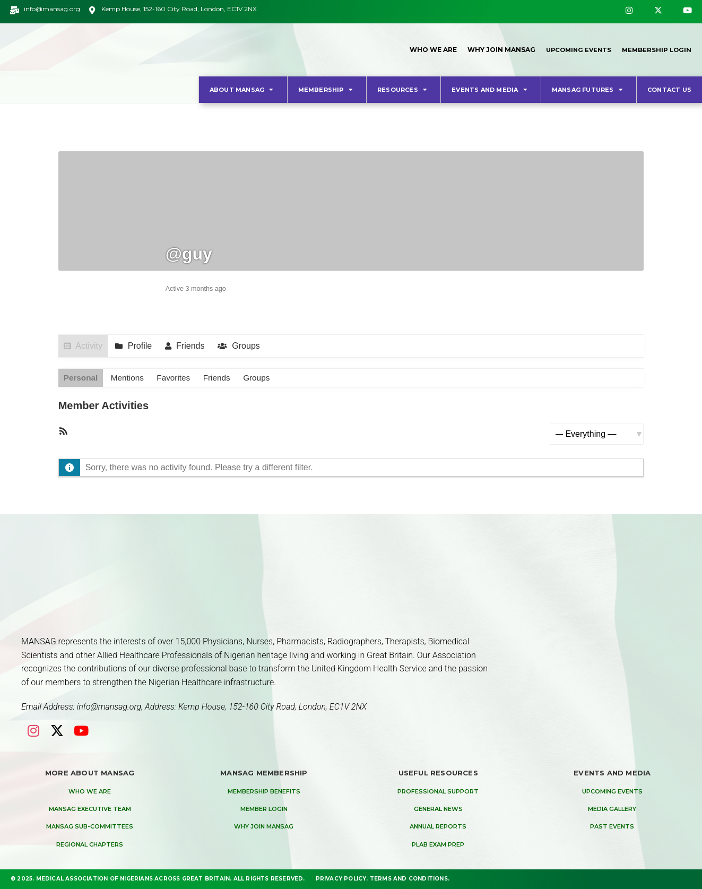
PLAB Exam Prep (438, 845)
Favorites (177, 378)
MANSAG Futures (589, 89)
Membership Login (655, 50)
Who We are (89, 792)
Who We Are (427, 50)
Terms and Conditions (409, 878)
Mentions (129, 378)
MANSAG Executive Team (90, 809)
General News (438, 809)
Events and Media (491, 89)
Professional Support (438, 792)
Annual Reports (438, 827)
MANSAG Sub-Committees (89, 827)
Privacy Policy (341, 878)
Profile (142, 345)
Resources (403, 89)
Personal (82, 378)
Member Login (264, 809)
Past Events (612, 827)
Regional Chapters (89, 845)
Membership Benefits (264, 792)
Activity (90, 345)
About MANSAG (243, 89)
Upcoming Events (574, 50)
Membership (327, 89)
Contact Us (669, 89)
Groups (248, 345)
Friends (193, 345)
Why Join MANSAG (496, 50)
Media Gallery (612, 809)
